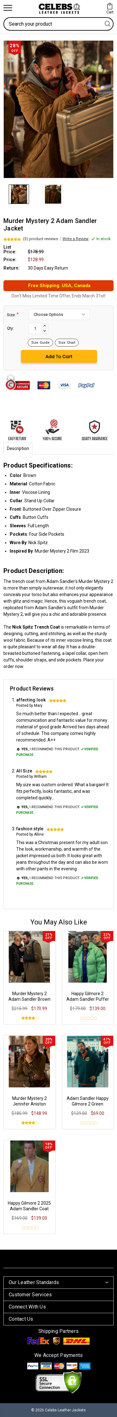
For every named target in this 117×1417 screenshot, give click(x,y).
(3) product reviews (40, 238)
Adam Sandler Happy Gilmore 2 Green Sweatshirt (88, 1104)
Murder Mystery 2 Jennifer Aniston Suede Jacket (29, 1104)
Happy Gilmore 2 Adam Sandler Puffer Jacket (87, 999)
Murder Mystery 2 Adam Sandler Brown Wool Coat (29, 999)
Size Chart (66, 343)
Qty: (10, 328)
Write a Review (75, 238)
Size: (13, 314)
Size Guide (40, 343)
